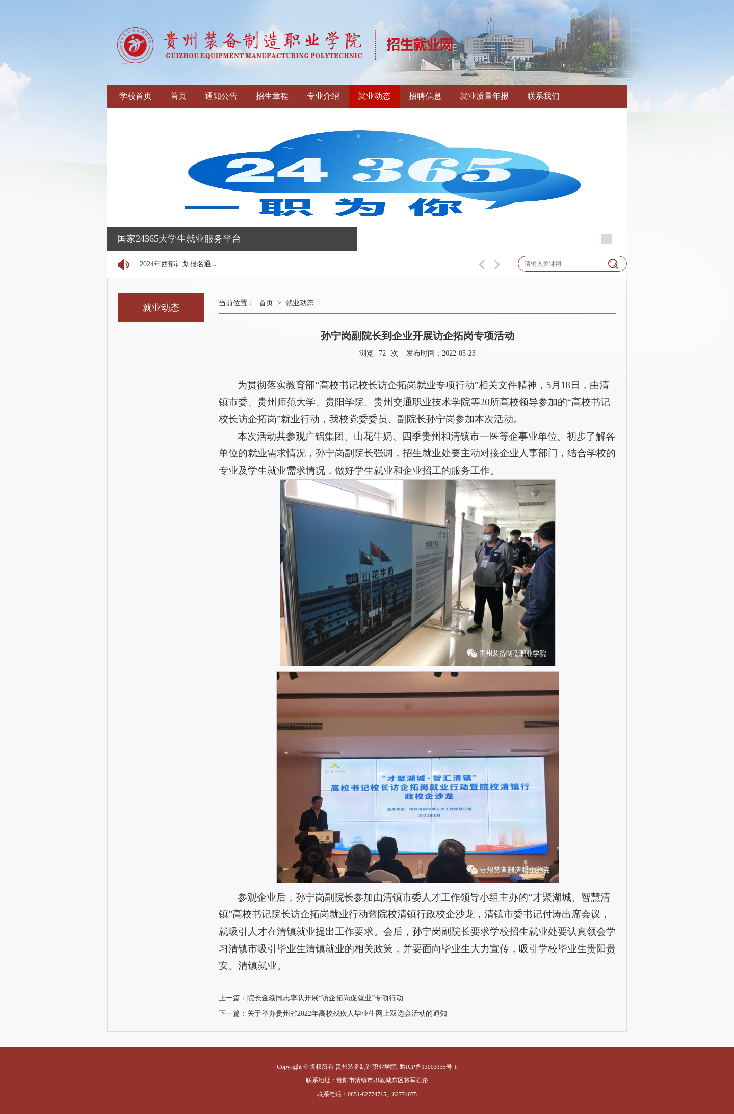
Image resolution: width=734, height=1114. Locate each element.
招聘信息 (425, 96)
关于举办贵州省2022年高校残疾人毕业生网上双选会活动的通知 (347, 1013)
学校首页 (135, 96)
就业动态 (374, 96)
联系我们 (543, 96)
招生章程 (272, 96)
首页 (178, 96)
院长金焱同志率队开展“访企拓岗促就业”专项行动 (325, 998)
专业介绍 (323, 96)
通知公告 (221, 96)
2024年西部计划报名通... (178, 264)
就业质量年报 (484, 96)
